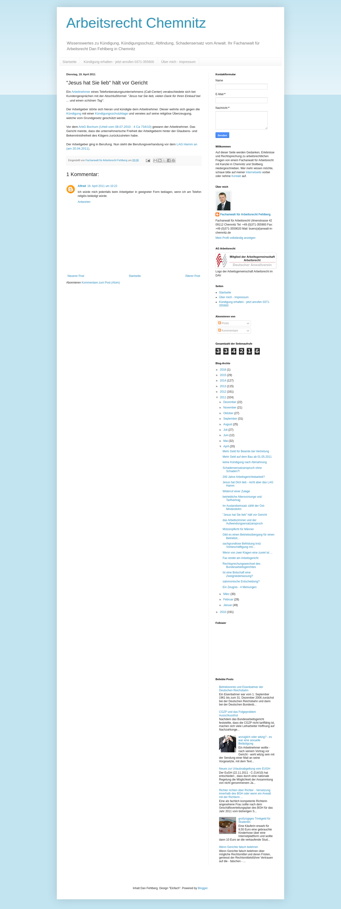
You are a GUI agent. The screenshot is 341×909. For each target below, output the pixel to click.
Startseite (69, 62)
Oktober (228, 413)
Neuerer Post (75, 276)
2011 (223, 397)
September (230, 418)
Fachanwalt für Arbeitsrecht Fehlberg (245, 214)
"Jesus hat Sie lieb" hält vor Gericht (245, 514)
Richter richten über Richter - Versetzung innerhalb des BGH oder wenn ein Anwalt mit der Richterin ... (245, 794)
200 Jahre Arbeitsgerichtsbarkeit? (244, 477)
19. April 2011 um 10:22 (102, 186)
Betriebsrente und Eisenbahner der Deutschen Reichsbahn (241, 688)
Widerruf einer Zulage (236, 491)
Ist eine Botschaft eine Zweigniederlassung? (238, 574)
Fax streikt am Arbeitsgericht (240, 558)
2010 (223, 612)
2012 (223, 391)
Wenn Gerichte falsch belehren (238, 847)
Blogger (202, 888)
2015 (223, 375)
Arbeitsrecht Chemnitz (136, 23)
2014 (223, 380)
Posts (223, 323)
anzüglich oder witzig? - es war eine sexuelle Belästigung (255, 740)
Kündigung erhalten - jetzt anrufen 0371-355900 (119, 62)
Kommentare (228, 330)
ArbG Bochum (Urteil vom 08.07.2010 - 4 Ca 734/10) (115, 127)
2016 (223, 369)
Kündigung (73, 113)
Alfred (82, 186)
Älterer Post (192, 276)
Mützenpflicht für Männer (238, 529)
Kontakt (236, 176)
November (230, 407)
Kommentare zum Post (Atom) (101, 282)
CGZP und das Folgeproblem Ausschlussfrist (237, 713)
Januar (228, 605)
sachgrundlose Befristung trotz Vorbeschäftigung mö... (242, 545)
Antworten (84, 202)
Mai (226, 441)
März (226, 594)
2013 (223, 386)
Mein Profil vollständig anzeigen (235, 237)
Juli (225, 429)
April (226, 446)
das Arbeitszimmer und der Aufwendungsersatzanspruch (243, 522)
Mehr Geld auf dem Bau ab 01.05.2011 (247, 456)
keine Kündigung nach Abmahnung (245, 462)
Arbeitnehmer (81, 91)
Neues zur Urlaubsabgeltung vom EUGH (244, 768)
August (228, 424)
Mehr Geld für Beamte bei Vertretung (246, 451)
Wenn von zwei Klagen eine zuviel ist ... (248, 552)
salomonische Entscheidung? (241, 581)
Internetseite (253, 172)
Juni (226, 435)
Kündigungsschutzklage (111, 113)
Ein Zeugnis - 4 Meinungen (239, 587)
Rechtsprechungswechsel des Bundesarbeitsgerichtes (241, 565)
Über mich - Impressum (178, 62)
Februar (228, 599)
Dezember (230, 402)
